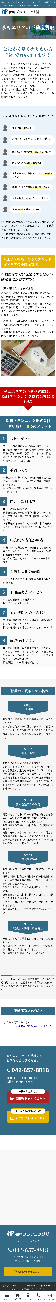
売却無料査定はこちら (28, 1096)
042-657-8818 (30, 1070)
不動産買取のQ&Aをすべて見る (34, 1026)
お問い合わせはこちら (28, 1271)
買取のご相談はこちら (28, 1115)
